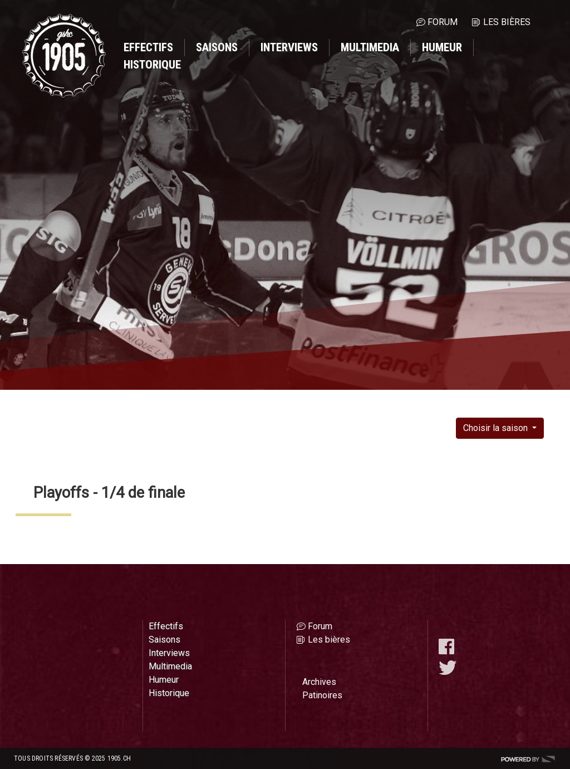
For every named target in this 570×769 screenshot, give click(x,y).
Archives (319, 682)
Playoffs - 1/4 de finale (109, 493)
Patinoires (322, 695)
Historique (152, 64)
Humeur (442, 47)
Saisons (217, 47)
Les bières (506, 22)
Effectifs (148, 47)
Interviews (289, 47)
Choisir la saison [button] (496, 428)
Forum (443, 22)
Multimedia (370, 47)
